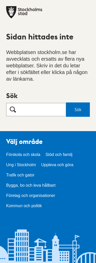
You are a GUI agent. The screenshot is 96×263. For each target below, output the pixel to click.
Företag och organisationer (30, 195)
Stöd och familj (59, 154)
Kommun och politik (24, 206)
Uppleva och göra (57, 165)
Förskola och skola (23, 154)
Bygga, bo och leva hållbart (31, 185)
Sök (12, 95)
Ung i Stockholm (21, 165)
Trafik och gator (20, 175)
